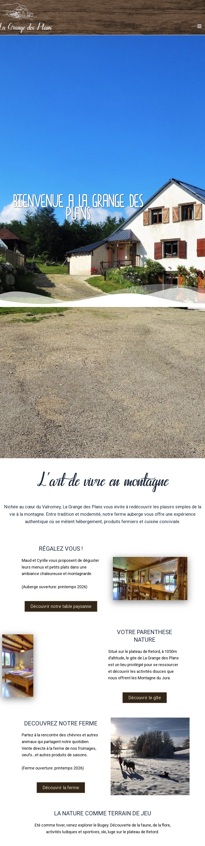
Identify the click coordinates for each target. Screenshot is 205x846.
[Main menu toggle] (199, 28)
